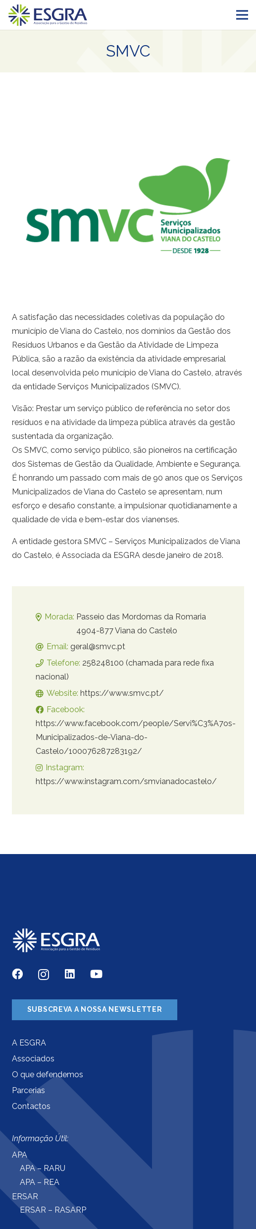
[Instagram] (43, 975)
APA (19, 1155)
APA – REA (39, 1182)
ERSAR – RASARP (53, 1210)
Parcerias (28, 1090)
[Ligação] (48, 15)
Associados (33, 1058)
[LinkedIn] (70, 974)
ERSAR (25, 1196)
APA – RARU (42, 1168)
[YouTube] (96, 974)
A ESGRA (29, 1042)
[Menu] (242, 14)
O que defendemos (47, 1074)
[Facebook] (17, 974)
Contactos (31, 1106)
